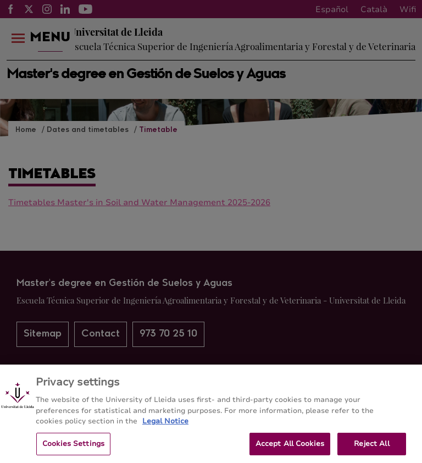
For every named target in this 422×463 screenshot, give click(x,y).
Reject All (371, 448)
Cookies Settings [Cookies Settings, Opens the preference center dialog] (73, 448)
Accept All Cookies (290, 448)
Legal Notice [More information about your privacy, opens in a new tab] (165, 425)
